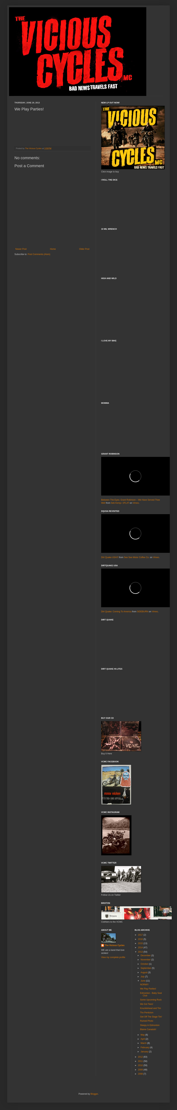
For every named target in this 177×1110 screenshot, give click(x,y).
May (143, 1035)
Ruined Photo (146, 1021)
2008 (140, 1074)
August (144, 972)
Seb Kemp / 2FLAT (120, 503)
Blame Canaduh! (148, 1029)
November (146, 959)
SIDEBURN (142, 611)
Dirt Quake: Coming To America (116, 611)
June (143, 981)
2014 (140, 947)
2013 (140, 952)
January (145, 1051)
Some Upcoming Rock (150, 999)
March (144, 1043)
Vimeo (136, 503)
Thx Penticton (146, 1012)
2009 (140, 1069)
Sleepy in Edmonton (149, 1025)
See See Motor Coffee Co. (136, 557)
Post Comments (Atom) (39, 254)
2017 (140, 935)
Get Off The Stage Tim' (151, 1016)
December (146, 955)
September (146, 968)
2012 (140, 1057)
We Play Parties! (148, 988)
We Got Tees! (146, 1004)
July (143, 976)
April (143, 1039)
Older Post (84, 249)
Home (53, 249)
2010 (140, 1065)
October (145, 964)
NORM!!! (144, 984)
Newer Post (21, 249)
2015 (140, 943)
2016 (140, 939)
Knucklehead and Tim (150, 1008)
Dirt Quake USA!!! (109, 557)
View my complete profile (113, 957)
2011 (140, 1061)
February (145, 1047)
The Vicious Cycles (114, 945)
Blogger (94, 1094)
